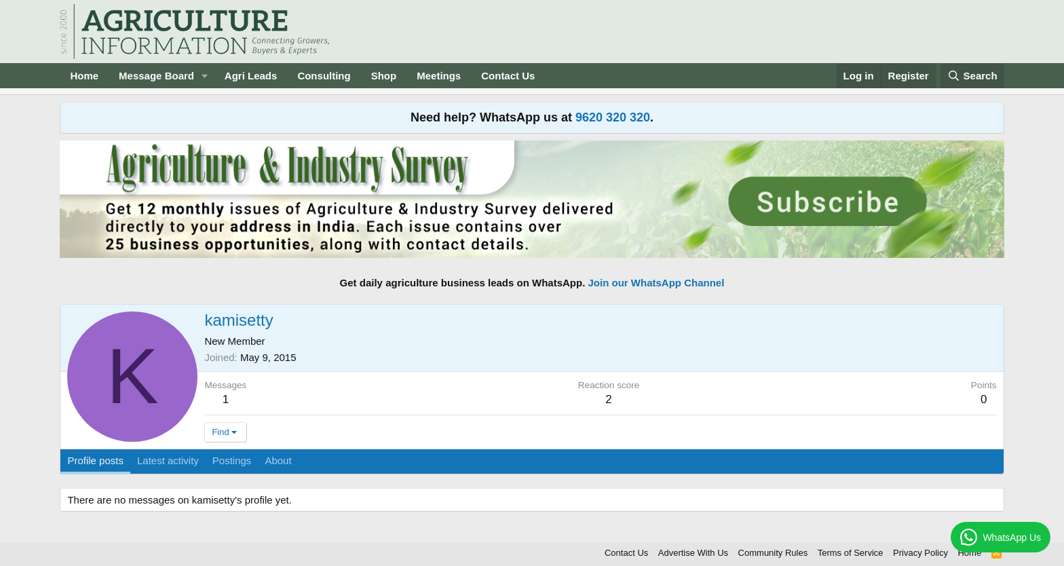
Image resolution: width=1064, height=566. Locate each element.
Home (84, 75)
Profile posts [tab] (95, 460)
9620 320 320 (612, 117)
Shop (384, 75)
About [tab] (278, 460)
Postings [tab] (232, 460)
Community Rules (773, 553)
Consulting (323, 75)
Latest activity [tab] (168, 460)
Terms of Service (851, 553)
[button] (204, 75)
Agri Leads (251, 75)
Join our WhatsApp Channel (656, 282)
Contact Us (508, 75)
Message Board (156, 75)
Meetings (439, 75)
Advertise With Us (693, 553)
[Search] (972, 75)
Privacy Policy (920, 553)
